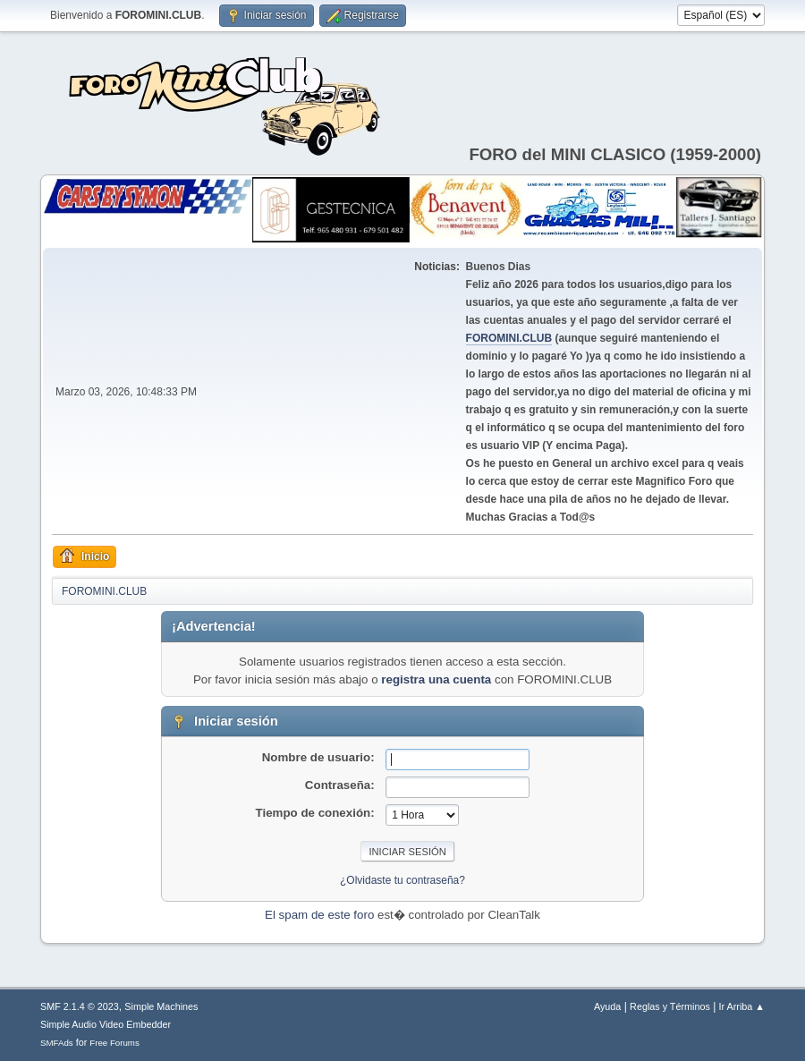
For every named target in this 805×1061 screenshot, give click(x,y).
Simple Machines (161, 1006)
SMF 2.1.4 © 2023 (79, 1006)
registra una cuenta (436, 679)
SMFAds (56, 1043)
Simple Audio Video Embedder (105, 1024)
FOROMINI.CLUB (509, 338)
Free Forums (114, 1043)
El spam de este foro (319, 914)
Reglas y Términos (670, 1006)
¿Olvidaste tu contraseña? (402, 880)
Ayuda (607, 1006)
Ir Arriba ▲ (742, 1006)
